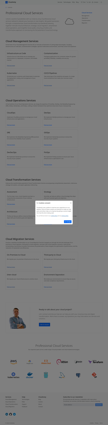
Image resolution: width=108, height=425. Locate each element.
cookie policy (54, 216)
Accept (67, 222)
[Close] (71, 203)
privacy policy (65, 216)
